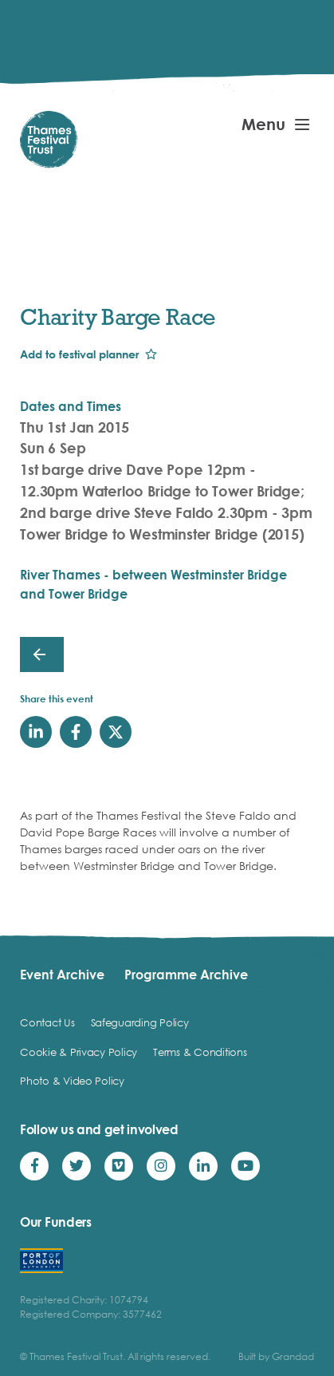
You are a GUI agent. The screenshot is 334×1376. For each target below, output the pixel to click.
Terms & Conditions (199, 1052)
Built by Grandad (276, 1356)
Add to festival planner (79, 354)
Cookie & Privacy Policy (78, 1052)
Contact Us (47, 1022)
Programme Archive (186, 975)
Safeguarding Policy (140, 1022)
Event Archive (62, 975)
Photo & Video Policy (72, 1080)
